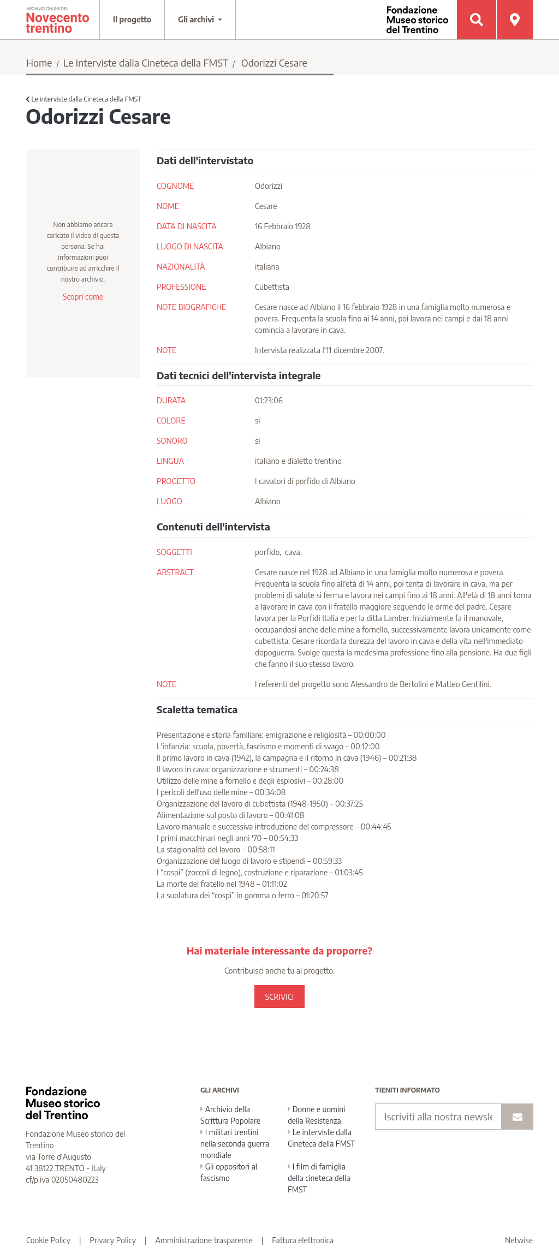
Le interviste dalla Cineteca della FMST (145, 62)
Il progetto (132, 19)
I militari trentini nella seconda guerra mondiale (234, 1143)
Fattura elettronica (303, 1240)
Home (39, 62)
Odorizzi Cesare (274, 62)
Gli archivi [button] (197, 19)
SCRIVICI (279, 996)
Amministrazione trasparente (204, 1240)
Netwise (519, 1240)
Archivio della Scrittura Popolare (230, 1115)
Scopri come (83, 296)
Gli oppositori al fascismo (228, 1172)
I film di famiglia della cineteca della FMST (319, 1178)
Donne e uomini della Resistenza (316, 1115)
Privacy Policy (113, 1240)
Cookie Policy (48, 1240)
